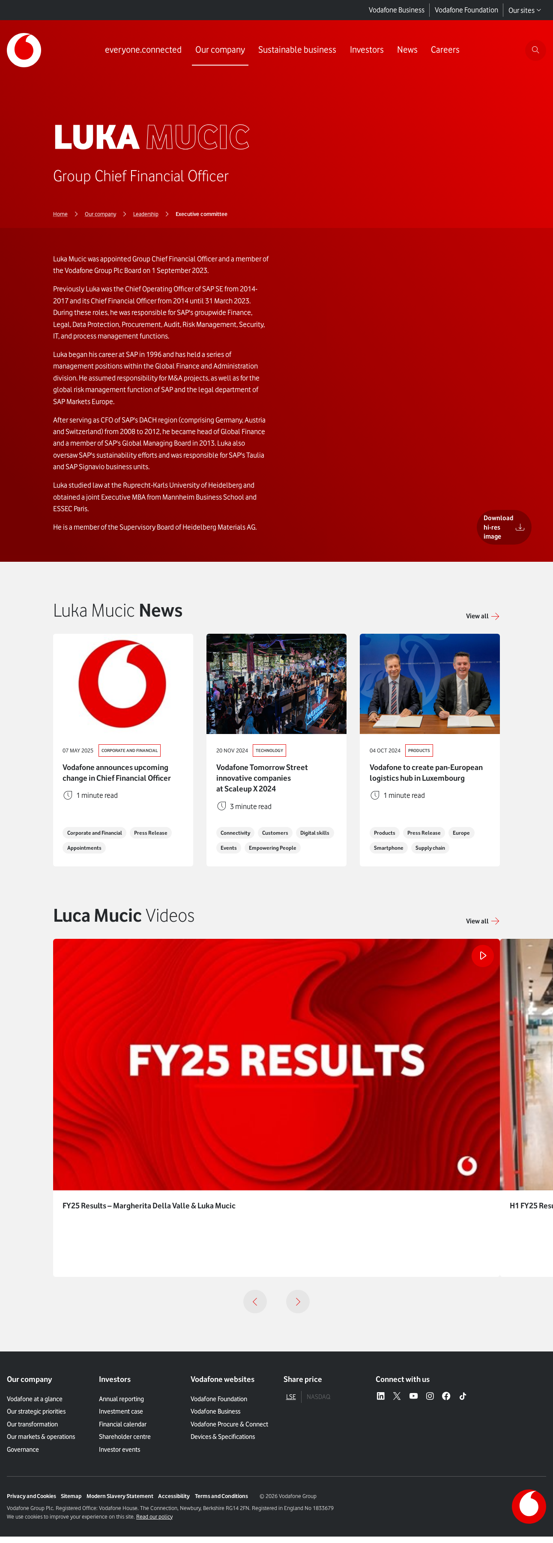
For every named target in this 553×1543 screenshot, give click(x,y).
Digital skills (236, 839)
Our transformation (32, 1430)
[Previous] (255, 1308)
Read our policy (154, 1523)
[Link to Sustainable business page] (296, 50)
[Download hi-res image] (486, 536)
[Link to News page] (406, 50)
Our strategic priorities (36, 1417)
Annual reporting (121, 1405)
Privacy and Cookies (31, 1503)
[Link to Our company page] (219, 50)
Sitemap (71, 1503)
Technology (271, 750)
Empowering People (245, 854)
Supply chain (435, 854)
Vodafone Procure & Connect (229, 1430)
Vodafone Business (396, 10)
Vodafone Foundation (466, 10)
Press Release (157, 839)
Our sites (524, 10)
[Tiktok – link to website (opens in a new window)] (463, 1403)
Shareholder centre (125, 1443)
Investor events (119, 1455)
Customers (280, 823)
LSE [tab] (291, 1403)
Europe (466, 839)
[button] (483, 927)
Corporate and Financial (132, 750)
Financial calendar (122, 1430)
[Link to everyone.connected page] (142, 50)
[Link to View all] (483, 616)
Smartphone (390, 854)
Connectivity (237, 823)
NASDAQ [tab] (318, 1403)
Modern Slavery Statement (120, 1503)
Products (420, 750)
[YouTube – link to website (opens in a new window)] (413, 1403)
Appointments (86, 854)
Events (272, 839)
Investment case (121, 1417)
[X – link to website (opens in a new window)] (397, 1403)
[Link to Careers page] (444, 50)
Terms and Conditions (221, 1503)
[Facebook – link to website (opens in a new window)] (446, 1403)
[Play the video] (481, 963)
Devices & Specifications (223, 1443)
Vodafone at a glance (35, 1405)
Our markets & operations (41, 1443)
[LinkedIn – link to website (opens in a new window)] (381, 1403)
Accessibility (174, 1503)
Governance (23, 1455)
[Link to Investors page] (365, 50)
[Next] (298, 1308)
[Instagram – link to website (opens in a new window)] (430, 1403)
